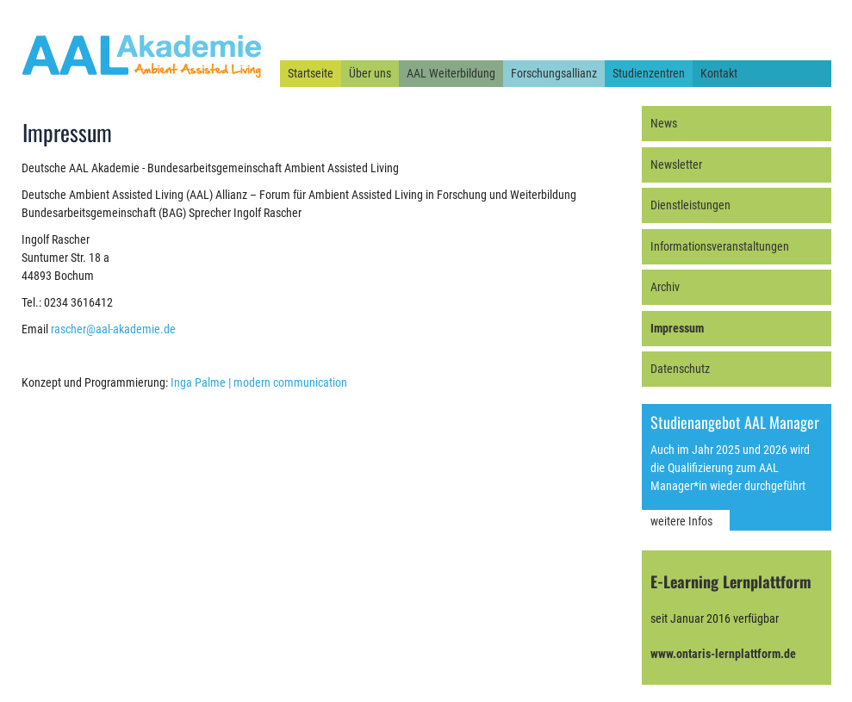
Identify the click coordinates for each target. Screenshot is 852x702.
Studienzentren (649, 73)
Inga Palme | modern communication (259, 382)
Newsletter (676, 164)
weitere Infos (681, 521)
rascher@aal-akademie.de (113, 329)
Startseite (310, 73)
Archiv (665, 287)
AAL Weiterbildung (451, 73)
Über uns (370, 73)
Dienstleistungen (690, 205)
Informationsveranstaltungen (719, 246)
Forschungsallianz (554, 73)
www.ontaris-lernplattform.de (723, 654)
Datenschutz (680, 369)
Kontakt (718, 73)
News (663, 123)
